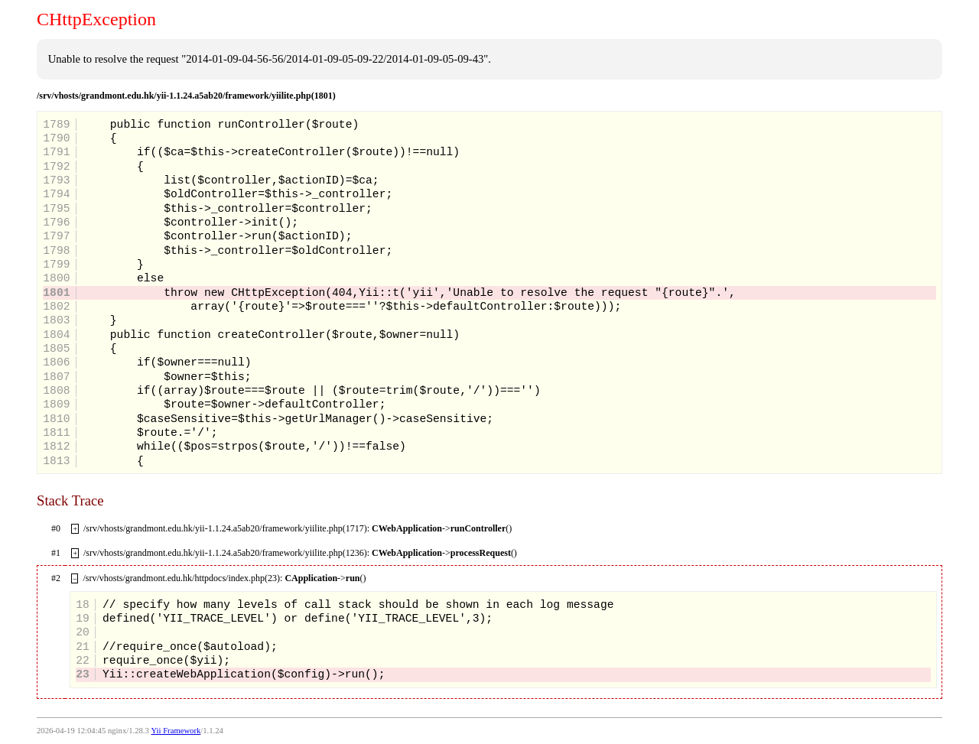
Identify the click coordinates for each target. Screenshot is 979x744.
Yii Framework (175, 730)
